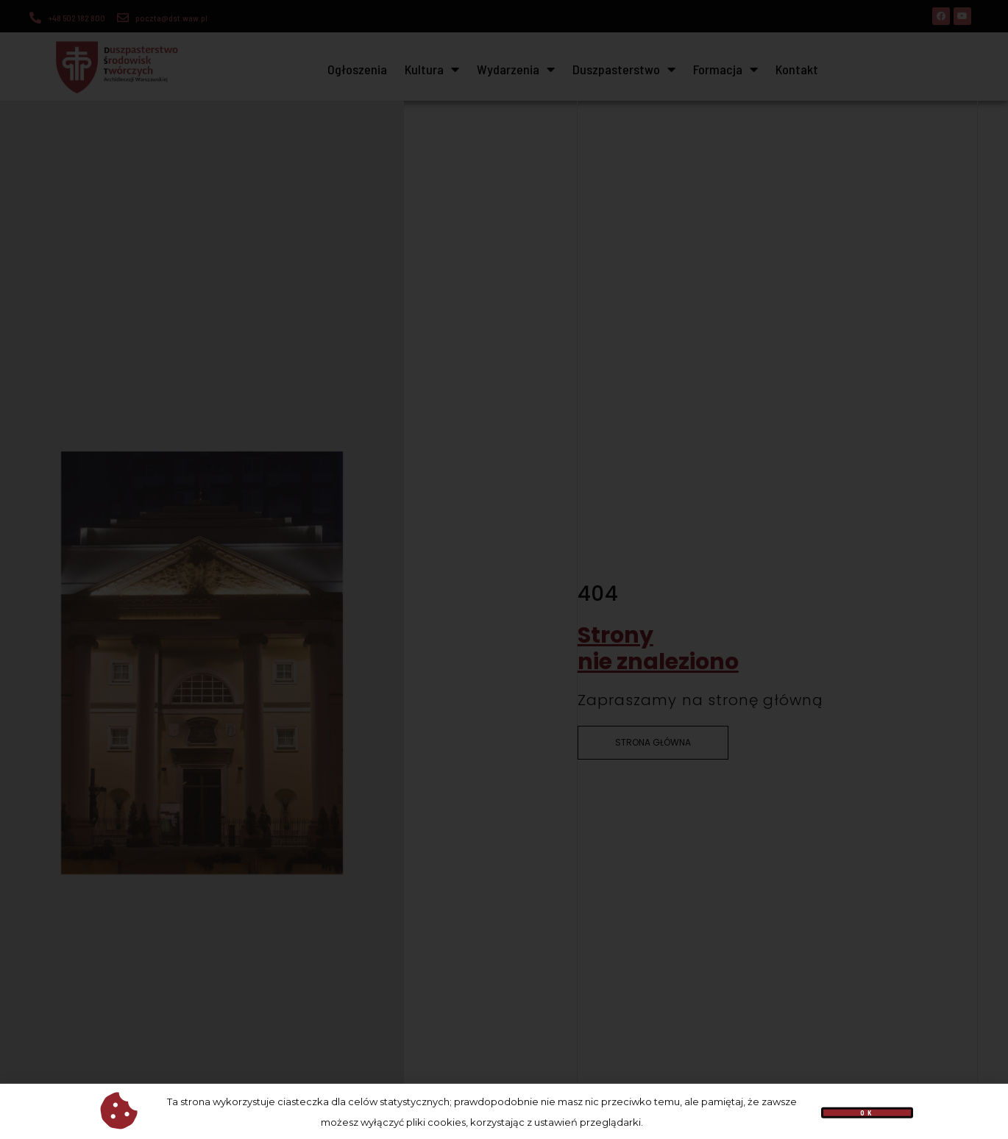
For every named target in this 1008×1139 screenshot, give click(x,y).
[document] (504, 569)
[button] (867, 1117)
